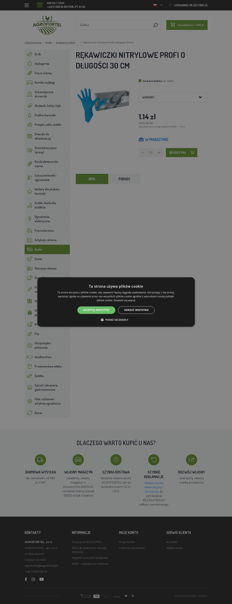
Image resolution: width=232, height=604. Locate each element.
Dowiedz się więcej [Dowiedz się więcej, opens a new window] (124, 300)
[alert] (116, 302)
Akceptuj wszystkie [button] (96, 310)
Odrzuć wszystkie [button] (136, 310)
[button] (116, 320)
